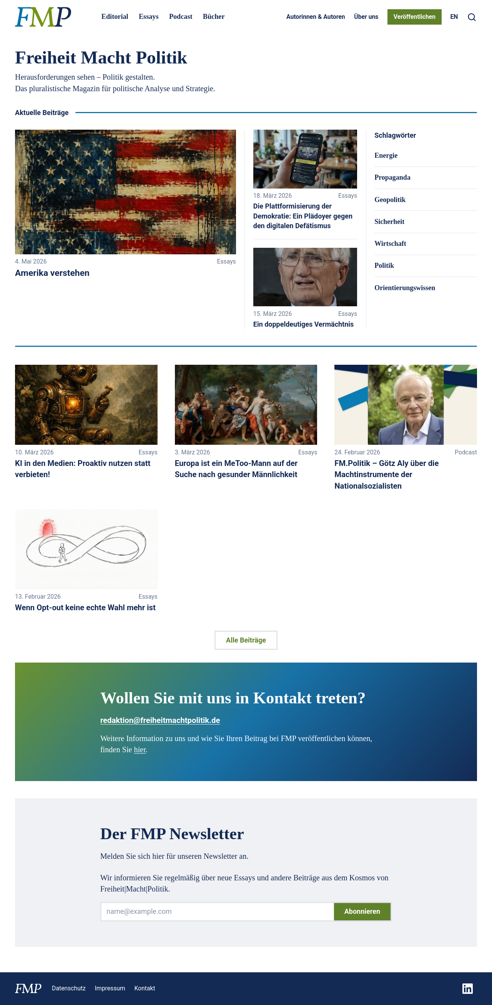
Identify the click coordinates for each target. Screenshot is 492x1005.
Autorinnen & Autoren (315, 16)
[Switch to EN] (454, 17)
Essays (149, 16)
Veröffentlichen (414, 16)
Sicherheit (389, 221)
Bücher (214, 16)
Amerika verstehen (52, 273)
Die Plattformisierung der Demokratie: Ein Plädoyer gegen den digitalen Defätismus (302, 215)
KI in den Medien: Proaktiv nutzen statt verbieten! (82, 469)
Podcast (181, 16)
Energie (385, 155)
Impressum (110, 988)
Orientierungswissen (404, 288)
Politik (384, 265)
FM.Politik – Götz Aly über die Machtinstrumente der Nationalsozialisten (386, 475)
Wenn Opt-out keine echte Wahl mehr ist (85, 607)
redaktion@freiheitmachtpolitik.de (160, 720)
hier (140, 749)
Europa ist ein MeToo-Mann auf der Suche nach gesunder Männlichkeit (236, 469)
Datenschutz (69, 988)
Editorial (114, 16)
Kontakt (144, 988)
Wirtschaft (390, 243)
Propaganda (392, 177)
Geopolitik (390, 200)
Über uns (366, 16)
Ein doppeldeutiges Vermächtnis (303, 324)
